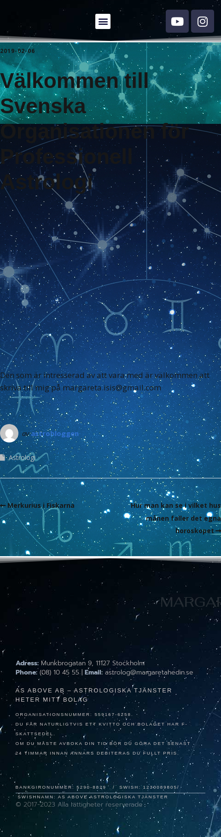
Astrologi (22, 457)
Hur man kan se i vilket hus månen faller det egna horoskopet (176, 518)
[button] (102, 21)
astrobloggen (55, 433)
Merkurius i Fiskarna (41, 505)
